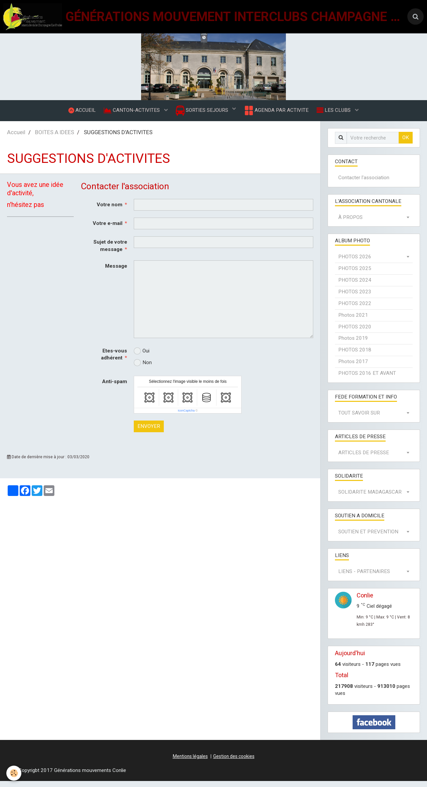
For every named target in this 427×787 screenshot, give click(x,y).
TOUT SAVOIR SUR (359, 419)
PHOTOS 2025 (354, 274)
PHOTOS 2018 (354, 356)
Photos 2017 (353, 367)
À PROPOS (350, 223)
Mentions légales (190, 762)
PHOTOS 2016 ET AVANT (367, 379)
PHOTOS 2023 (354, 298)
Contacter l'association (363, 184)
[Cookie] (14, 773)
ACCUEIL (78, 113)
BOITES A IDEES (54, 138)
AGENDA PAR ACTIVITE (278, 113)
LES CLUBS (338, 113)
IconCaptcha (186, 416)
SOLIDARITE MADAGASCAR (370, 498)
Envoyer (148, 432)
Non (143, 368)
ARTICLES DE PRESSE (363, 459)
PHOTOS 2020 (354, 333)
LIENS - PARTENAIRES (364, 577)
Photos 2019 (353, 344)
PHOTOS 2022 (354, 309)
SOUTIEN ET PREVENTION (368, 538)
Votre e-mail (107, 229)
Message (116, 272)
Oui (141, 356)
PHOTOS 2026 (354, 263)
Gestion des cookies (234, 762)
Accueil (16, 138)
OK (405, 144)
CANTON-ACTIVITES (130, 113)
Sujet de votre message (110, 251)
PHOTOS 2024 (354, 286)
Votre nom (109, 211)
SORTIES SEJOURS (203, 113)
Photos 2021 (353, 321)
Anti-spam (114, 387)
